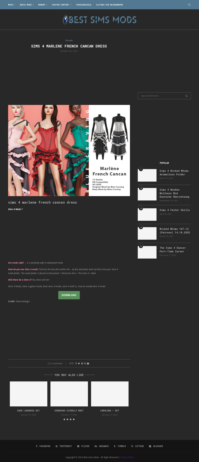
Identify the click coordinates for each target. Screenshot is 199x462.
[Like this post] (72, 363)
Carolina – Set (109, 410)
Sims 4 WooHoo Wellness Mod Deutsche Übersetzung (174, 193)
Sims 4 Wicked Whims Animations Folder (174, 172)
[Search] (189, 4)
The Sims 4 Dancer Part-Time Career (173, 249)
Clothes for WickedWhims (109, 4)
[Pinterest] (64, 446)
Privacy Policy (127, 457)
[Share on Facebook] (76, 363)
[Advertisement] (69, 78)
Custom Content (60, 4)
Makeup (41, 4)
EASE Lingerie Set (28, 410)
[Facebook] (43, 446)
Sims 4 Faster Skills (175, 210)
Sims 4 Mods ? (15, 209)
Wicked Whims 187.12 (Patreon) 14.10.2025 (175, 230)
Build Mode (26, 4)
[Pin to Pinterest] (82, 363)
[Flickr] (83, 446)
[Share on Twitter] (79, 363)
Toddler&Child (83, 4)
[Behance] (102, 446)
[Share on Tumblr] (85, 363)
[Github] (137, 446)
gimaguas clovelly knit (69, 410)
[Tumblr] (120, 446)
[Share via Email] (88, 363)
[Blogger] (156, 446)
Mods (10, 4)
